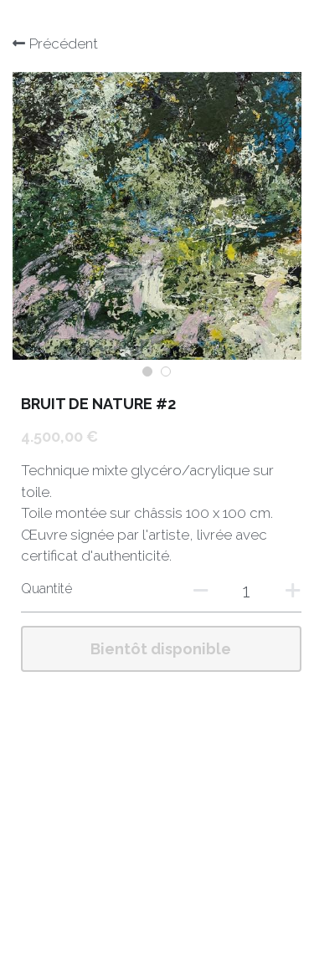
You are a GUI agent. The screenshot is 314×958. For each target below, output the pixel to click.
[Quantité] (247, 591)
